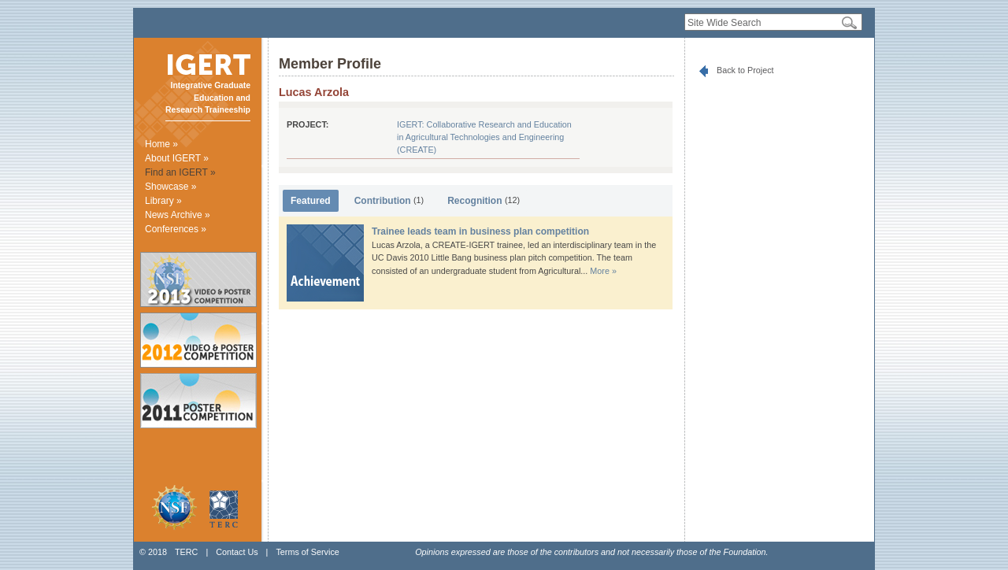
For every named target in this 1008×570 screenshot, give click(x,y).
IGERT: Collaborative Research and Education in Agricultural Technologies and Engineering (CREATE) (484, 137)
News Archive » (177, 214)
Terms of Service (307, 552)
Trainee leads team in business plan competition (480, 231)
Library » (163, 200)
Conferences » (175, 229)
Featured (311, 200)
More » (603, 271)
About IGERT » (177, 158)
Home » (161, 144)
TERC (186, 552)
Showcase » (170, 186)
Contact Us (237, 552)
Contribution (389, 200)
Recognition (483, 200)
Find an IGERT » (180, 172)
